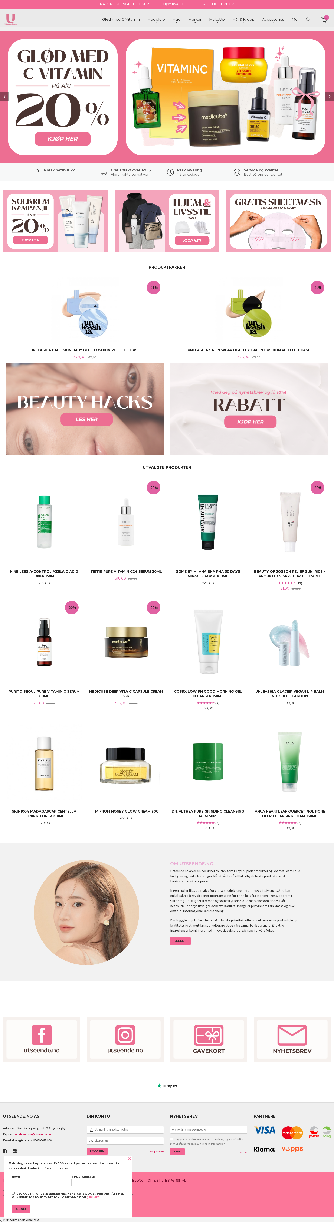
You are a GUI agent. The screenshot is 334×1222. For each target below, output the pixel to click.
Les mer (243, 1151)
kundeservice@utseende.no (33, 1134)
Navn (38, 1180)
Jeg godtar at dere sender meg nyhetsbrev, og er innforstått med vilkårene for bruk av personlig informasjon (206, 1141)
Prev (4, 96)
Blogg (138, 1180)
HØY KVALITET (176, 4)
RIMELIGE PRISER (218, 4)
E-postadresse (97, 1180)
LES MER (180, 940)
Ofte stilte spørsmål (167, 1180)
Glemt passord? (155, 1151)
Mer (295, 19)
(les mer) (94, 1197)
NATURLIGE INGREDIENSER (124, 4)
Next (329, 96)
